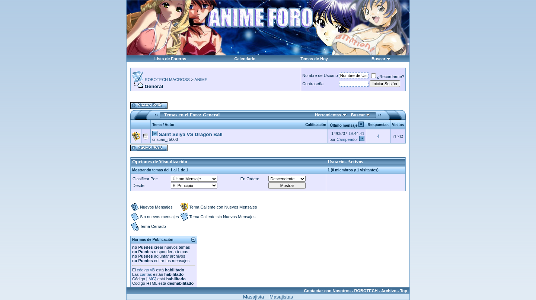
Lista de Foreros (170, 59)
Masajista (253, 297)
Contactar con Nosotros (327, 290)
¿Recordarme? (387, 76)
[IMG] (151, 279)
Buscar (378, 59)
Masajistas (281, 297)
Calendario (244, 59)
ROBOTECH (366, 290)
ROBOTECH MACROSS (167, 79)
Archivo (388, 290)
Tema (157, 125)
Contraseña (312, 83)
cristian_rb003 (165, 139)
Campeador (347, 139)
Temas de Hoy (314, 59)
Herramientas (328, 115)
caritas (146, 274)
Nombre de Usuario (320, 75)
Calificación (315, 125)
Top (403, 290)
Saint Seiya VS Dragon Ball (191, 134)
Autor (170, 125)
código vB (146, 270)
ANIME (200, 79)
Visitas (398, 125)
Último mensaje (344, 125)
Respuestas (378, 125)
